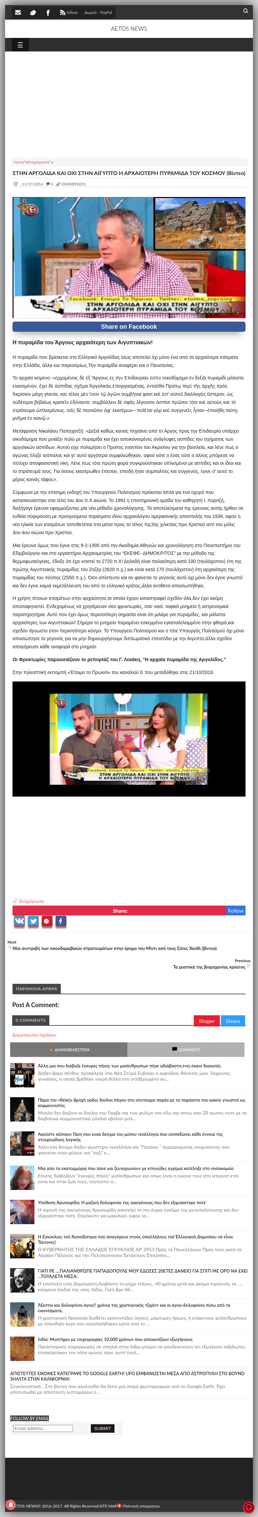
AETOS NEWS (129, 28)
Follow (236, 910)
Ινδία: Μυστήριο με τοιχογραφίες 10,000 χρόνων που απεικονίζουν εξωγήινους (115, 1339)
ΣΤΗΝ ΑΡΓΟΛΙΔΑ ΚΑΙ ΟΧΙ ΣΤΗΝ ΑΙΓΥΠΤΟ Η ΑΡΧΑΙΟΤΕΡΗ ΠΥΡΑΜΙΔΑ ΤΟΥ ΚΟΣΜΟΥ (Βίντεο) (128, 173)
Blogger (207, 1021)
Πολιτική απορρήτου (138, 1506)
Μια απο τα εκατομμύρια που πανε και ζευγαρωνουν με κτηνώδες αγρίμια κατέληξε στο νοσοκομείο (136, 1168)
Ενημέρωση (31, 901)
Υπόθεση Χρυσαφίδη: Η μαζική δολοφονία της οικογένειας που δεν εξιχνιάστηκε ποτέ (122, 1202)
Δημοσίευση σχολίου (34, 1035)
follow (68, 13)
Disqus (233, 1021)
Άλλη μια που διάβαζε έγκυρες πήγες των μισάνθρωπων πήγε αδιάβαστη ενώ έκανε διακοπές (129, 1065)
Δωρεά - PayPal (98, 12)
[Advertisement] (129, 103)
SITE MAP (108, 1506)
